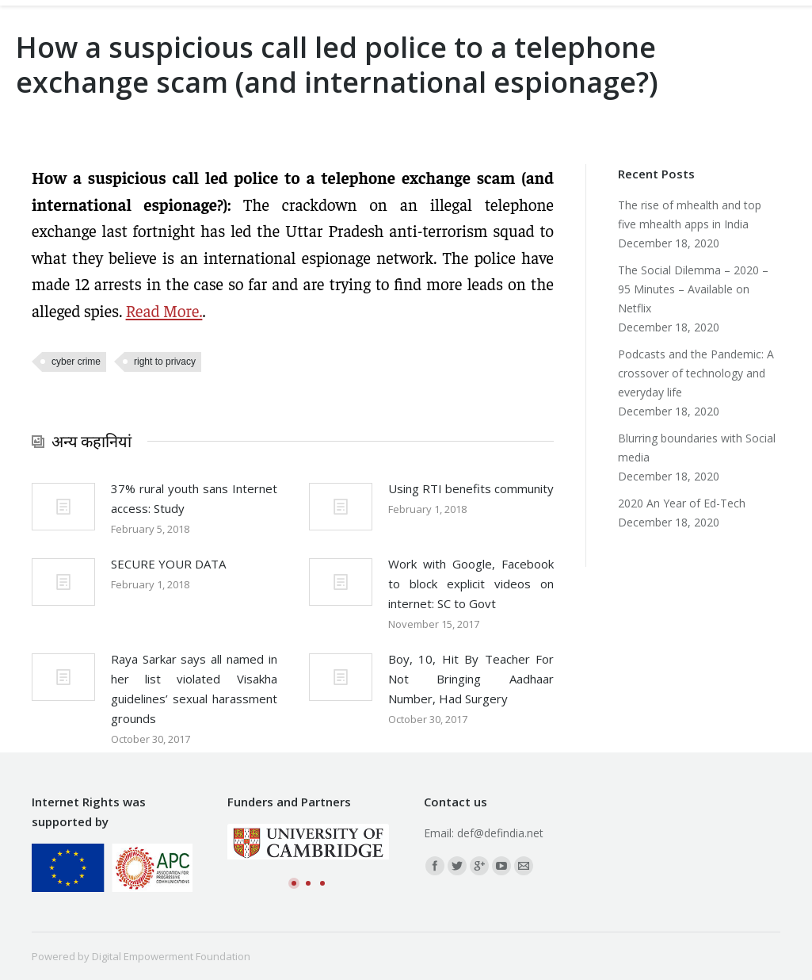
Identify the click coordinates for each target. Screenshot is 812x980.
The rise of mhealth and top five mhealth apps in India (689, 214)
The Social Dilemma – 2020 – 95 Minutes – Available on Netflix (693, 289)
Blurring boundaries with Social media (697, 448)
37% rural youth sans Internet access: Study (194, 498)
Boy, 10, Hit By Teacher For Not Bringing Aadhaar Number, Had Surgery (471, 678)
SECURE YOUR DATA (168, 564)
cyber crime (76, 361)
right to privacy (165, 361)
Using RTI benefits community (471, 488)
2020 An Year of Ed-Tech (681, 503)
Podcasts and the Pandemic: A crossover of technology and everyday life (696, 373)
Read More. (164, 310)
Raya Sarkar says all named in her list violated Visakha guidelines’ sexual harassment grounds (194, 688)
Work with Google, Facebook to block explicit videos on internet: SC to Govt (471, 583)
